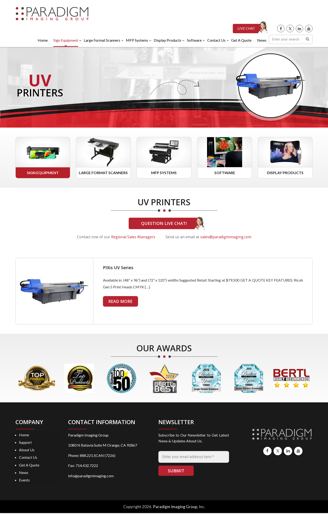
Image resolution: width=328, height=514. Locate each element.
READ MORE (121, 302)
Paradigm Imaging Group (175, 507)
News (23, 473)
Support (25, 443)
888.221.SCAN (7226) (97, 456)
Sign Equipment (43, 173)
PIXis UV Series (118, 268)
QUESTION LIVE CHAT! (164, 224)
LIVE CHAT (246, 29)
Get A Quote (29, 465)
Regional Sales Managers (133, 237)
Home (24, 435)
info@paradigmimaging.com (91, 476)
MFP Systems (164, 173)
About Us (26, 450)
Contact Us (28, 458)
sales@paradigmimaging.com (225, 237)
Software (224, 173)
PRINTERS (41, 93)
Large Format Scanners (103, 173)
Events (24, 480)
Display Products (285, 173)
